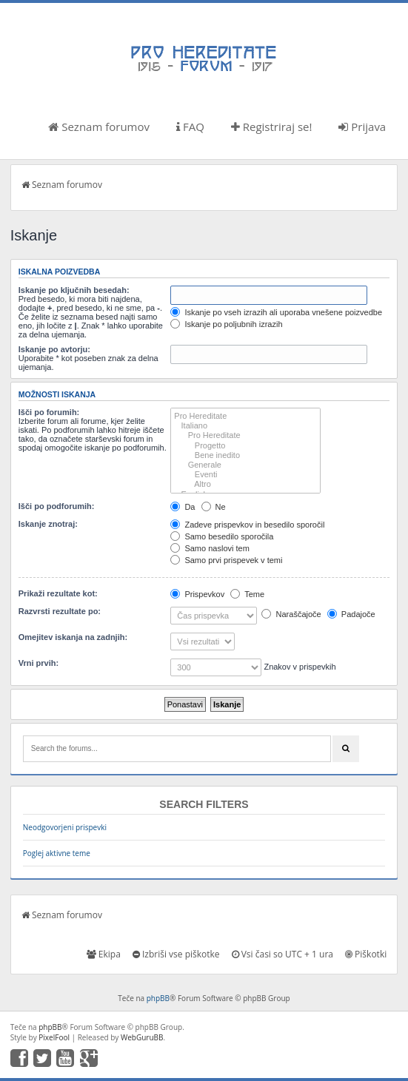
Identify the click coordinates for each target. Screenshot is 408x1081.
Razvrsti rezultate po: (60, 611)
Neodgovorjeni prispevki (65, 827)
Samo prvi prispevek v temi (226, 560)
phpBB (158, 998)
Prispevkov (197, 594)
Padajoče (351, 614)
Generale (245, 465)
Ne (213, 506)
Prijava (362, 126)
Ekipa (104, 954)
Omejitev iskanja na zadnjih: (73, 637)
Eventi (245, 474)
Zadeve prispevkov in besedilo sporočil (247, 524)
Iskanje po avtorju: (54, 349)
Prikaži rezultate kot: (58, 593)
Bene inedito (245, 455)
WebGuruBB (142, 1037)
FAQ (190, 126)
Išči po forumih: (49, 412)
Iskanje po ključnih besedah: (74, 290)
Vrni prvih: (38, 663)
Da (182, 506)
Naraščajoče (291, 614)
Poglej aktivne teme (56, 853)
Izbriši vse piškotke (176, 954)
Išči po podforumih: (57, 506)
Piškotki (366, 954)
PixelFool (54, 1037)
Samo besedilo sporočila (221, 536)
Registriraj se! (271, 126)
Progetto (245, 446)
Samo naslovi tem (209, 548)
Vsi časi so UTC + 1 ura (282, 954)
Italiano (245, 426)
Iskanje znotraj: (48, 523)
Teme (247, 594)
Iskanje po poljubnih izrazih (226, 324)
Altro (245, 484)
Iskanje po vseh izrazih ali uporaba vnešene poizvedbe (276, 312)
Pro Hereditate (245, 416)
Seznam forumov (99, 126)
